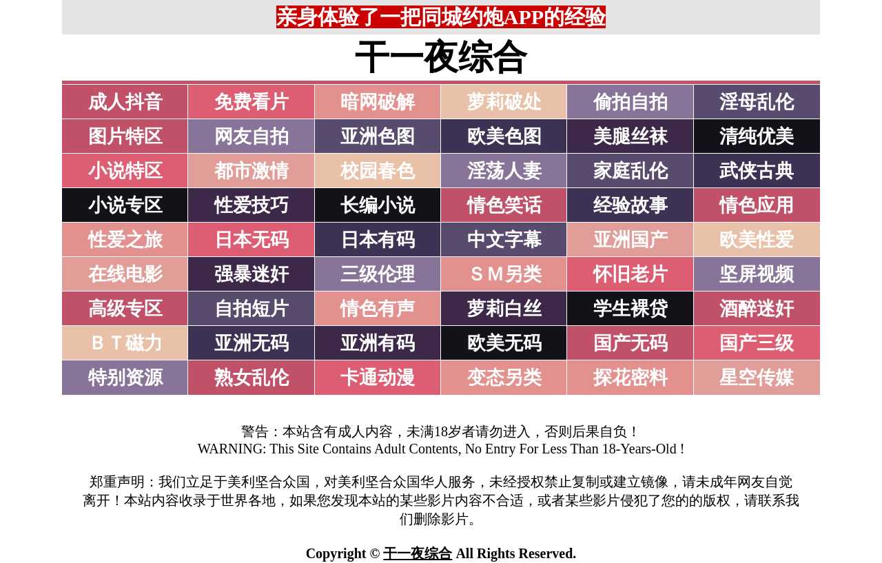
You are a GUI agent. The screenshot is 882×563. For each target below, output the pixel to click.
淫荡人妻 (504, 171)
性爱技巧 (251, 205)
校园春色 (377, 171)
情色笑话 (504, 205)
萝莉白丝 (504, 308)
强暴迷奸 (251, 274)
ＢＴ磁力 (125, 343)
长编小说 (377, 205)
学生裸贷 (630, 308)
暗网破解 (377, 102)
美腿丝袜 (630, 136)
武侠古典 (756, 171)
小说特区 (125, 171)
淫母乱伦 (756, 102)
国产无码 (630, 343)
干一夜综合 (417, 553)
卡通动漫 (377, 377)
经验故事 (630, 205)
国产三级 (756, 343)
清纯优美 (756, 136)
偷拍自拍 (630, 102)
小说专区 (125, 205)
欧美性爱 (756, 239)
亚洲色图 (377, 136)
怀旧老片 (630, 274)
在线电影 (125, 274)
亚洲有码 (377, 343)
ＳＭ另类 (504, 274)
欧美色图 (504, 136)
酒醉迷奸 (756, 308)
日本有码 (377, 239)
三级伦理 (377, 274)
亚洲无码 (251, 343)
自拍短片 (251, 308)
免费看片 (251, 102)
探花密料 (630, 377)
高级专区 (125, 308)
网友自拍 (251, 136)
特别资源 (125, 377)
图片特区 (125, 136)
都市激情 (251, 171)
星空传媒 (756, 377)
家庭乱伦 (630, 171)
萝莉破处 (504, 102)
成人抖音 (125, 102)
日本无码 (251, 239)
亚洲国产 (630, 239)
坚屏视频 (756, 274)
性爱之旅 (125, 239)
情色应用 (756, 205)
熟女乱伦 (251, 377)
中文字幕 (504, 239)
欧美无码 (504, 343)
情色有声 (377, 308)
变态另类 (504, 377)
